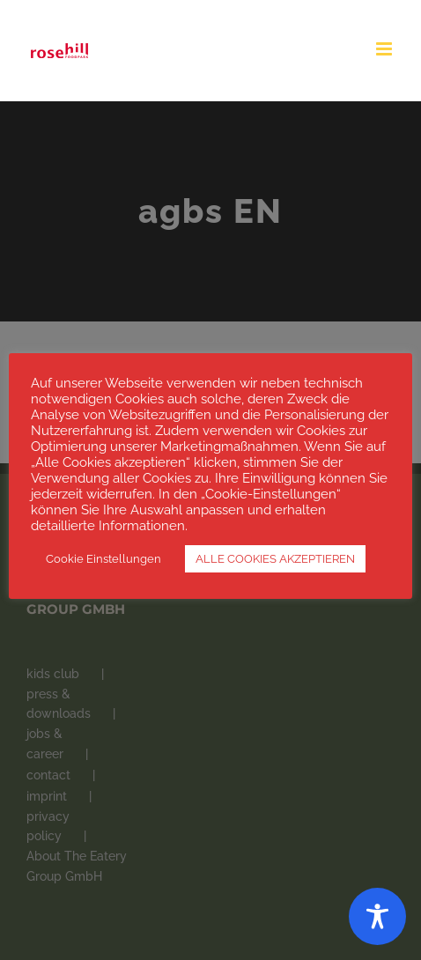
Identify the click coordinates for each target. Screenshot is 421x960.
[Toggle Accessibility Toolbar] (377, 916)
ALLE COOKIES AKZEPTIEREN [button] (275, 558)
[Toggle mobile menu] (385, 49)
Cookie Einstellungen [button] (103, 558)
